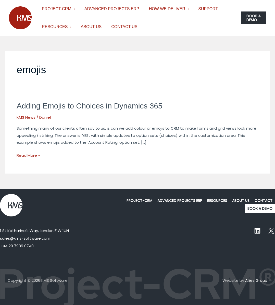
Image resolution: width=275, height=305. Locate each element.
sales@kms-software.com (25, 238)
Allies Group (256, 280)
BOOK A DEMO (259, 208)
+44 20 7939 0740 (17, 246)
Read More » (28, 155)
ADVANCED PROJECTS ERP (109, 9)
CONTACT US (120, 27)
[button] (253, 17)
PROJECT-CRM (56, 9)
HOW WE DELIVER (163, 9)
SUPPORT (202, 9)
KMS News (26, 117)
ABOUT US (89, 27)
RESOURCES (54, 27)
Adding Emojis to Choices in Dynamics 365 (89, 106)
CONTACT (263, 200)
